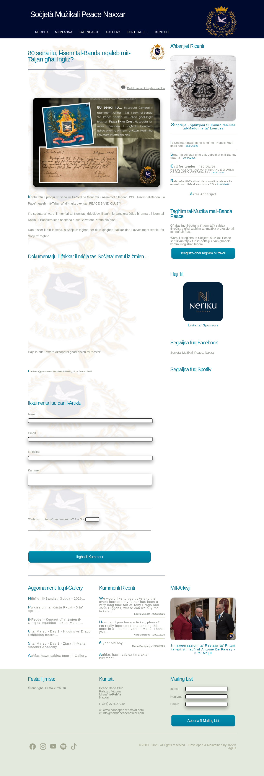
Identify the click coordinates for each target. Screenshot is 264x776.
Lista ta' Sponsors (203, 325)
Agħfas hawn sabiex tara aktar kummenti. (124, 656)
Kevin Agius (232, 746)
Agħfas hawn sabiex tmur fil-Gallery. (57, 655)
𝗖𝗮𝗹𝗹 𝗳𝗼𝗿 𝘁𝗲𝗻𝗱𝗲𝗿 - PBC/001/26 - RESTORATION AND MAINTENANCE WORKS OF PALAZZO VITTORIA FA (202, 169)
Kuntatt (162, 32)
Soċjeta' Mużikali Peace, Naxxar (192, 352)
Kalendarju (89, 32)
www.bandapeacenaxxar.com (123, 710)
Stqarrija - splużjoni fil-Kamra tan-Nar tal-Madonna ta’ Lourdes (203, 126)
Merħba (42, 32)
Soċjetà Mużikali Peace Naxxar (77, 14)
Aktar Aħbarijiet (203, 194)
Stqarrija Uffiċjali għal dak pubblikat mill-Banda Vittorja (203, 156)
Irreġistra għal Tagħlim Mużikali (203, 253)
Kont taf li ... (138, 32)
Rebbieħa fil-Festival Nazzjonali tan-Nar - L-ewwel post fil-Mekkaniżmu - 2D (201, 183)
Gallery (113, 32)
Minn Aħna (63, 32)
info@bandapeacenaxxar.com (123, 713)
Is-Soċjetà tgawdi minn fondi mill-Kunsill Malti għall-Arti (201, 144)
